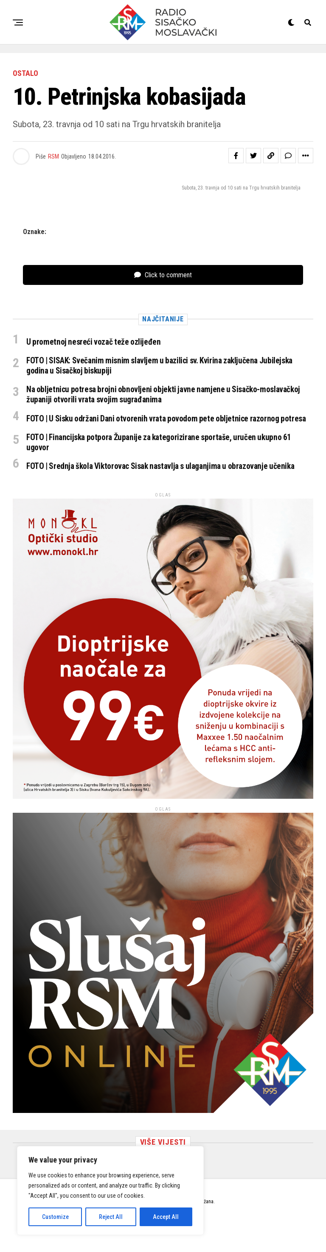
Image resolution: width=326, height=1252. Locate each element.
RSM (53, 156)
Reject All (111, 1216)
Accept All (166, 1216)
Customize (55, 1216)
